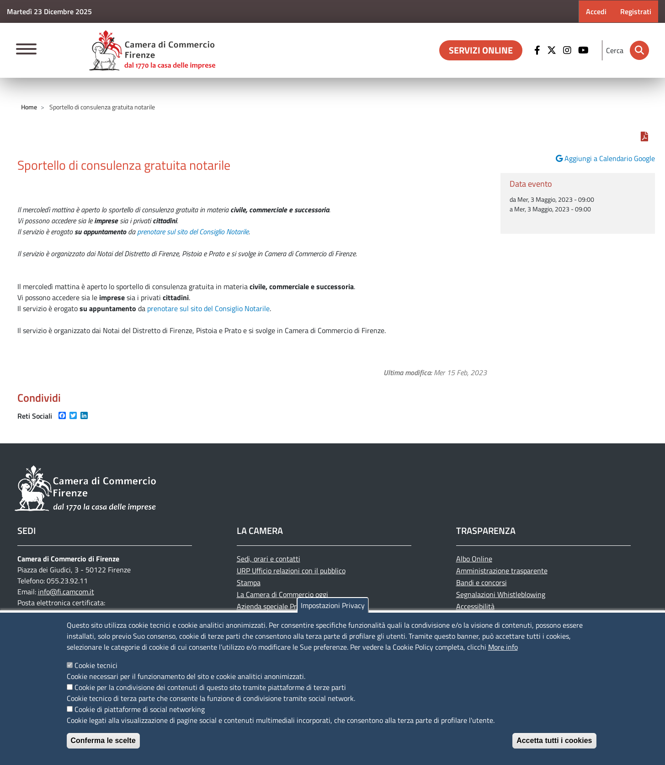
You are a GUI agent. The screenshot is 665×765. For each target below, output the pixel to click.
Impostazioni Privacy (333, 605)
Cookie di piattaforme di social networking (139, 709)
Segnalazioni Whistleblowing (500, 594)
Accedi (596, 11)
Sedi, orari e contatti (268, 558)
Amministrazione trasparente (502, 570)
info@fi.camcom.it (66, 591)
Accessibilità (475, 606)
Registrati (635, 11)
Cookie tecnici (95, 665)
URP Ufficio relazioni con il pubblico (291, 570)
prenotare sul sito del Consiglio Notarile (193, 231)
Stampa (249, 582)
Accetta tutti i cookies (554, 740)
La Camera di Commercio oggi (282, 594)
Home (29, 107)
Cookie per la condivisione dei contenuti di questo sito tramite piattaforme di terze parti (210, 687)
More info (503, 646)
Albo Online (474, 558)
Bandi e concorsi (481, 582)
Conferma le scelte (103, 740)
